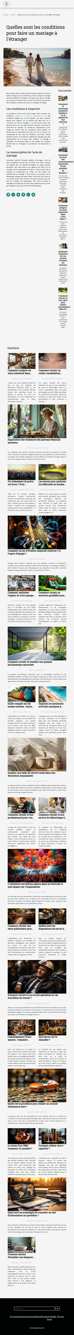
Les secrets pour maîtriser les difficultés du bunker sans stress (52, 484)
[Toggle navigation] (6, 4)
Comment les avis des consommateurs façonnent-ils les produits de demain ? (66, 164)
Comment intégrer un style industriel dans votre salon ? (63, 212)
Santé (38, 1316)
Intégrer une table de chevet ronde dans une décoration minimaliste (31, 774)
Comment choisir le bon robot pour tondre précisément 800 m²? (64, 302)
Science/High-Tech (49, 1318)
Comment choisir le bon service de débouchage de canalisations (52, 817)
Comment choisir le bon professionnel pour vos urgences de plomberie (20, 817)
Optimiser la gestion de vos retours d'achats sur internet (63, 258)
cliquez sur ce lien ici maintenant (28, 116)
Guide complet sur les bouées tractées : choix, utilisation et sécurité (20, 706)
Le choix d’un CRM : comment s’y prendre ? (20, 1147)
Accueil (5, 15)
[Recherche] (34, 1309)
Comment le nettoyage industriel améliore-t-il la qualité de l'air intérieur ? (63, 114)
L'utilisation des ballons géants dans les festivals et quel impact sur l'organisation (35, 885)
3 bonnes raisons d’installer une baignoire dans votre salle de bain (21, 1257)
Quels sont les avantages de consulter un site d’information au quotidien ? (32, 1214)
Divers (13, 15)
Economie (15, 1316)
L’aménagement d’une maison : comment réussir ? (19, 1039)
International (28, 1316)
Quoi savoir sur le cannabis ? (48, 1038)
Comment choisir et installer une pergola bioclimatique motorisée (30, 663)
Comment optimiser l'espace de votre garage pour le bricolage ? (20, 595)
